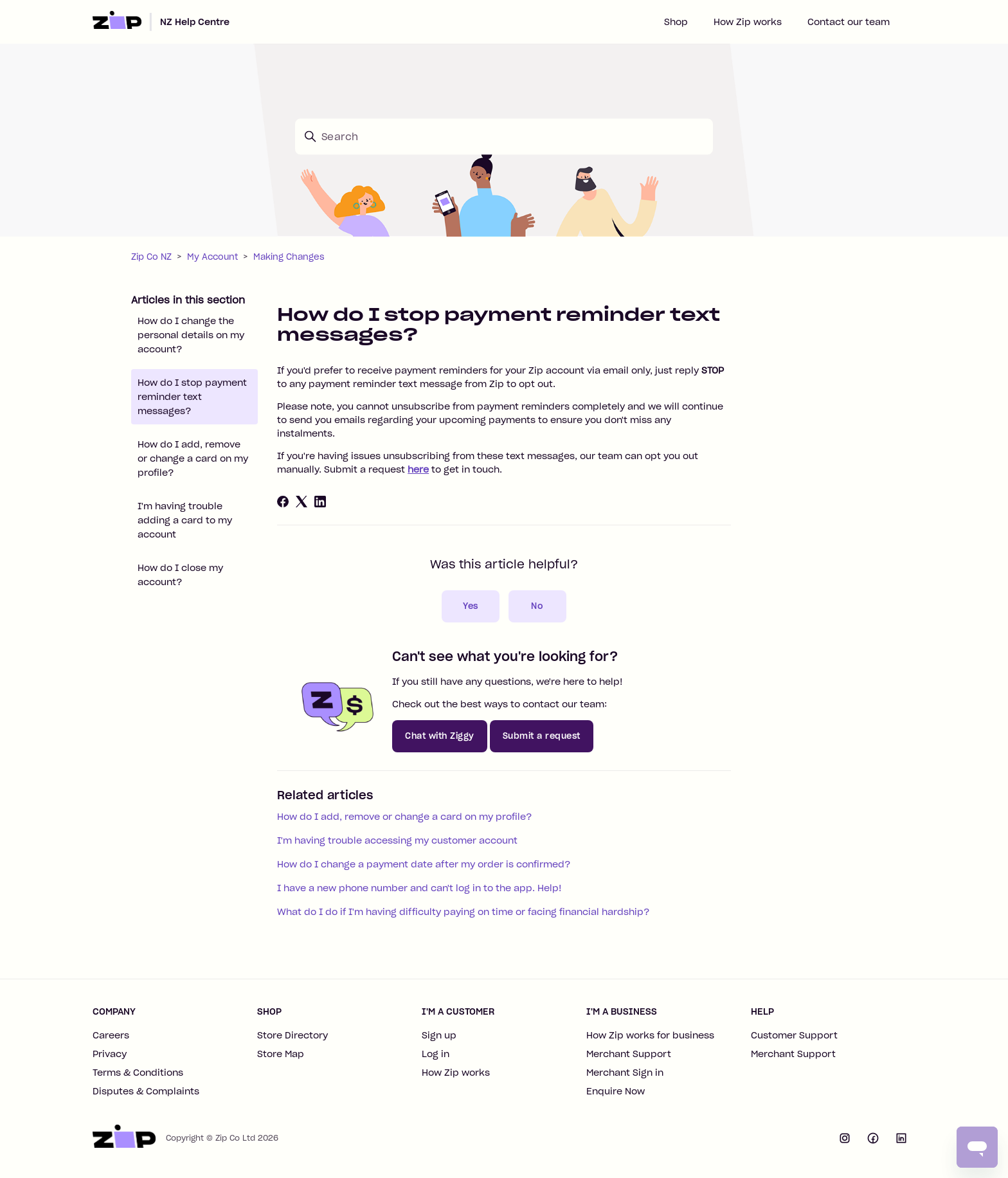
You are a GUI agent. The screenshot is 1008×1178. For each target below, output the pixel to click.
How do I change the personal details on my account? (191, 335)
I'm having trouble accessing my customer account (397, 840)
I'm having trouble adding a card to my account (185, 520)
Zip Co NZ (151, 256)
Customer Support (794, 1035)
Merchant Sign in (624, 1072)
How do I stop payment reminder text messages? (192, 397)
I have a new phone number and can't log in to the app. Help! (419, 888)
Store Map (280, 1054)
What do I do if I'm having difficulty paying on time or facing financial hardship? (463, 912)
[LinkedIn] (320, 501)
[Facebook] (283, 501)
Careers (111, 1035)
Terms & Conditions (138, 1072)
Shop (676, 22)
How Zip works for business (650, 1035)
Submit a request (541, 735)
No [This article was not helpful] (537, 606)
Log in (435, 1054)
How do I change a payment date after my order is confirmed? (423, 864)
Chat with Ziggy (439, 735)
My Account (212, 256)
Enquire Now (615, 1091)
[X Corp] (301, 501)
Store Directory (292, 1035)
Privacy (110, 1054)
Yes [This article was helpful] (470, 606)
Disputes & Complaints (146, 1091)
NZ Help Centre (195, 22)
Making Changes (289, 256)
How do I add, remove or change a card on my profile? (193, 458)
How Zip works (748, 22)
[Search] (504, 136)
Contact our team (848, 22)
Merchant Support (628, 1054)
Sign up (439, 1035)
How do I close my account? (180, 575)
